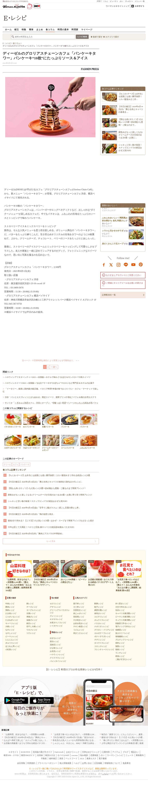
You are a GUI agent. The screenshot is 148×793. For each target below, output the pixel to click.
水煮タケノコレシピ (58, 623)
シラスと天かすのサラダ (113, 232)
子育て (99, 1)
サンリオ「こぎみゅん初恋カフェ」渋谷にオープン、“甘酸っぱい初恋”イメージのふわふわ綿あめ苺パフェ (51, 403)
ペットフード (71, 758)
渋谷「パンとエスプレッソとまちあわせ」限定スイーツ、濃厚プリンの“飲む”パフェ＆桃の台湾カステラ (50, 397)
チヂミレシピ (99, 640)
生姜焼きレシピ (79, 610)
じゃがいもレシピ (12, 617)
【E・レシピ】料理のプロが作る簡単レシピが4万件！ (74, 669)
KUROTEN (25, 752)
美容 (61, 758)
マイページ (86, 29)
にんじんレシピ (11, 640)
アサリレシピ (55, 607)
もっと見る (50, 541)
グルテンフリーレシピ (124, 640)
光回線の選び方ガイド (42, 752)
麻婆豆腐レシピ (100, 610)
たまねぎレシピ (11, 620)
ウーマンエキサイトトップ (117, 6)
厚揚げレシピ (31, 617)
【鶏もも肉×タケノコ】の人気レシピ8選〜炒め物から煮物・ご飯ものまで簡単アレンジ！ (47, 488)
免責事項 (126, 763)
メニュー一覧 (140, 1)
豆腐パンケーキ (51, 421)
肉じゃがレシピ (79, 613)
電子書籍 (103, 758)
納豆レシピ (30, 623)
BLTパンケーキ (32, 421)
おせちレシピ (55, 638)
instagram (118, 264)
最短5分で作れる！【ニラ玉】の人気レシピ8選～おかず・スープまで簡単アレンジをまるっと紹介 (51, 520)
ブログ (125, 752)
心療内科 (106, 752)
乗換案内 (140, 755)
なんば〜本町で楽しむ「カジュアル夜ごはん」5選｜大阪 (29, 740)
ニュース (129, 755)
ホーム (8, 29)
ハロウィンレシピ (57, 654)
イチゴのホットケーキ (13, 421)
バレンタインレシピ (58, 661)
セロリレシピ (55, 604)
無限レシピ (119, 646)
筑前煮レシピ (78, 617)
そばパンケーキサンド (32, 442)
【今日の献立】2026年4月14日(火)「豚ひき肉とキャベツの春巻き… (131, 109)
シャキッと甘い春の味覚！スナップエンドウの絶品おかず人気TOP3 (37, 501)
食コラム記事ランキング (14, 470)
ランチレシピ (120, 653)
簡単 (31, 29)
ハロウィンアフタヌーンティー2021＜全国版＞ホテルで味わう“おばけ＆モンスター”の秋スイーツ (48, 377)
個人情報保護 (65, 763)
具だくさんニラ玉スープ (113, 245)
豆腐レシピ (30, 613)
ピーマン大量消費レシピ (125, 617)
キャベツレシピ (11, 623)
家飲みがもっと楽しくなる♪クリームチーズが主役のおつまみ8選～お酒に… (131, 135)
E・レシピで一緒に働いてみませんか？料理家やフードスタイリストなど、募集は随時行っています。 (74, 768)
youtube (133, 264)
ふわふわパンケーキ (88, 442)
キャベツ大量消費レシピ (125, 613)
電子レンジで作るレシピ (125, 626)
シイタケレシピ (56, 626)
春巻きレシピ (99, 613)
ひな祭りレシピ (56, 648)
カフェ (15, 464)
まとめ (39, 29)
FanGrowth (59, 752)
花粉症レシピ (55, 645)
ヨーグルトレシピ (33, 610)
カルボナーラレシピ (102, 633)
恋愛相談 (94, 755)
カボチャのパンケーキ (13, 442)
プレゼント (129, 1)
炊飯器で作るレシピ (123, 623)
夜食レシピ (119, 656)
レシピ (120, 755)
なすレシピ (9, 630)
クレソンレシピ (56, 616)
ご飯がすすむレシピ (123, 659)
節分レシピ (54, 641)
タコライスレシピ (101, 643)
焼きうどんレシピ (80, 633)
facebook (104, 264)
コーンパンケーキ (69, 442)
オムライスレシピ (101, 620)
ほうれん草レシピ (12, 646)
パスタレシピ (99, 623)
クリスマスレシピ (57, 658)
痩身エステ (91, 758)
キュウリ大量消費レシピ (125, 620)
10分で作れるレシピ (123, 607)
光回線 (40, 755)
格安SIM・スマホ (11, 755)
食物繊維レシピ (121, 636)
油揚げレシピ (31, 620)
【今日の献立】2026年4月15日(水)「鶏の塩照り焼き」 (31, 514)
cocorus (75, 755)
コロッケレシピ (100, 646)
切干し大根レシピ (33, 626)
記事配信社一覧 (109, 295)
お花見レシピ (55, 651)
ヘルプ (77, 763)
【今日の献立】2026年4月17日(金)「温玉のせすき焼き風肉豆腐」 (81, 737)
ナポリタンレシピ (101, 626)
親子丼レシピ (78, 604)
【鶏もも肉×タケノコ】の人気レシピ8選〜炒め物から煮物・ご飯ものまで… (131, 122)
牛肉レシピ (9, 604)
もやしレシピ (10, 633)
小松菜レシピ (10, 649)
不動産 (44, 758)
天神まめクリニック (91, 752)
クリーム (7, 464)
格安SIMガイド (27, 755)
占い (121, 1)
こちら (105, 774)
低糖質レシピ (120, 630)
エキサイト (140, 6)
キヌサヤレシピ (56, 619)
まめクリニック (73, 752)
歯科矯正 (53, 758)
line (126, 264)
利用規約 (31, 763)
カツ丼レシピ (78, 607)
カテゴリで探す (112, 37)
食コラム (50, 29)
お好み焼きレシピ (80, 623)
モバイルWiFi (63, 755)
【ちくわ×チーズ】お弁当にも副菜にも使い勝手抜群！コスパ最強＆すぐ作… (131, 96)
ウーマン (111, 755)
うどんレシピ (78, 630)
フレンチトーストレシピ (104, 649)
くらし (105, 1)
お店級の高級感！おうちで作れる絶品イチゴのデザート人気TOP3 (32, 743)
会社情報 (21, 763)
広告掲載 (98, 763)
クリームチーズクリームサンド (51, 443)
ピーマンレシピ (11, 636)
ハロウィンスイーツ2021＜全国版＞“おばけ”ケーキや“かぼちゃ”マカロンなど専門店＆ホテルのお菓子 (49, 383)
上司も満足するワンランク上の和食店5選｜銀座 (122, 743)
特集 (24, 29)
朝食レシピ (119, 649)
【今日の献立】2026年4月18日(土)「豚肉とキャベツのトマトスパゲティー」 (37, 737)
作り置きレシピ (121, 604)
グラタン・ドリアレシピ (104, 630)
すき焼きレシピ (79, 620)
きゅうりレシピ (11, 643)
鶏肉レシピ (9, 610)
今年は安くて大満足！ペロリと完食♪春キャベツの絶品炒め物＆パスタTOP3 (41, 527)
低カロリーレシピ (122, 633)
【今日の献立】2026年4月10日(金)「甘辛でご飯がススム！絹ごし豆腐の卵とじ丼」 (44, 508)
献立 (16, 29)
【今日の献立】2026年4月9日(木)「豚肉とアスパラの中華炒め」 (36, 533)
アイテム (116, 752)
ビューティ (114, 1)
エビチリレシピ (100, 617)
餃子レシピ (98, 607)
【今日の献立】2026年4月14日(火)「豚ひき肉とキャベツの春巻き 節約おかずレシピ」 (45, 482)
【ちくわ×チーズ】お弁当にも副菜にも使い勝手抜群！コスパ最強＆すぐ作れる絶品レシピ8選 (49, 475)
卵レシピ (30, 604)
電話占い (135, 752)
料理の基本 (63, 29)
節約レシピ (119, 643)
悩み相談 (84, 755)
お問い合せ (87, 763)
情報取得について (112, 763)
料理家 (75, 29)
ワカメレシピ (31, 630)
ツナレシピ (30, 633)
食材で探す (98, 37)
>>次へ (54, 367)
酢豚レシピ (98, 604)
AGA (82, 758)
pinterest (141, 264)
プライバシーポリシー (47, 763)
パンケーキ (69, 421)
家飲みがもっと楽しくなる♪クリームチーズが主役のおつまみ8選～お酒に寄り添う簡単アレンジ (50, 495)
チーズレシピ (31, 607)
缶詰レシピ (119, 610)
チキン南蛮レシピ (80, 626)
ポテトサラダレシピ (102, 636)
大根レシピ (9, 626)
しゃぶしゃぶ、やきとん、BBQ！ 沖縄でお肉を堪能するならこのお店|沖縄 (85, 743)
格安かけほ (50, 755)
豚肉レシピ (9, 607)
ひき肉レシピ (10, 613)
